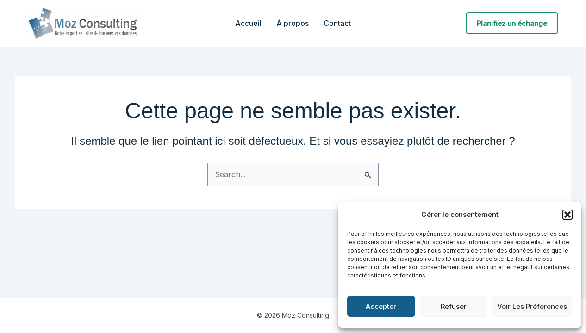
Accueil (248, 23)
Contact (337, 23)
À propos (292, 23)
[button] (567, 214)
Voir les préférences (532, 306)
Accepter (381, 306)
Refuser (454, 306)
